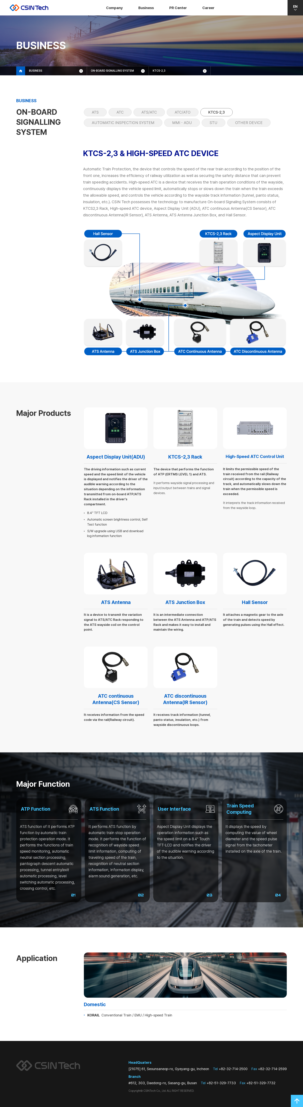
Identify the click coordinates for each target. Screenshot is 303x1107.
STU (213, 122)
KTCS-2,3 (216, 112)
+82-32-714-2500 (230, 1069)
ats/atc (149, 112)
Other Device (249, 122)
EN (295, 7)
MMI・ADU (182, 122)
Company (114, 8)
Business (146, 8)
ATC (120, 112)
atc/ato (183, 112)
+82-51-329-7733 (218, 1083)
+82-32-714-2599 (269, 1069)
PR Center (178, 8)
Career (208, 8)
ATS (95, 112)
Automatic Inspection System (123, 122)
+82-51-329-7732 (257, 1083)
